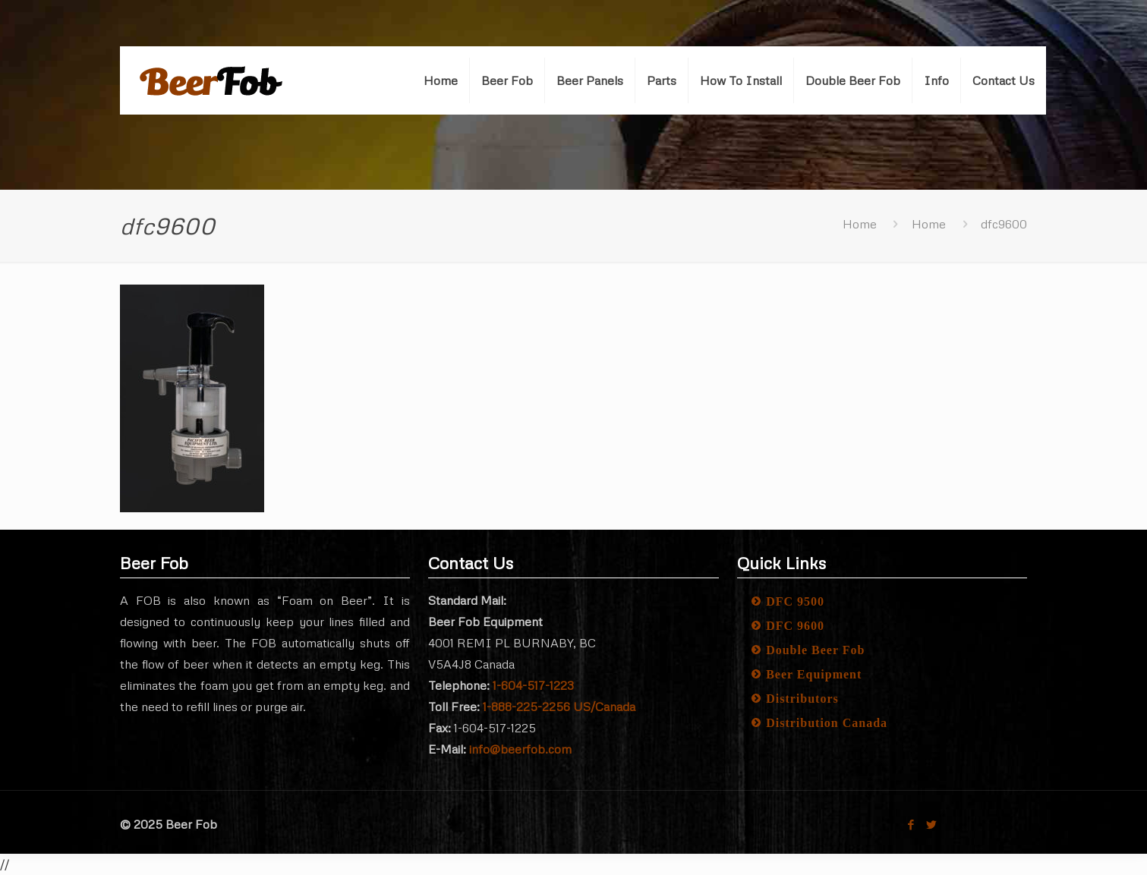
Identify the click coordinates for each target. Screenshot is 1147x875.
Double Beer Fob (815, 650)
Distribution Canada (826, 722)
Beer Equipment (814, 674)
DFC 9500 (795, 601)
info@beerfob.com (520, 749)
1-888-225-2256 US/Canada (559, 706)
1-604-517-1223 (533, 685)
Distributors (802, 698)
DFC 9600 (795, 625)
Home (860, 223)
